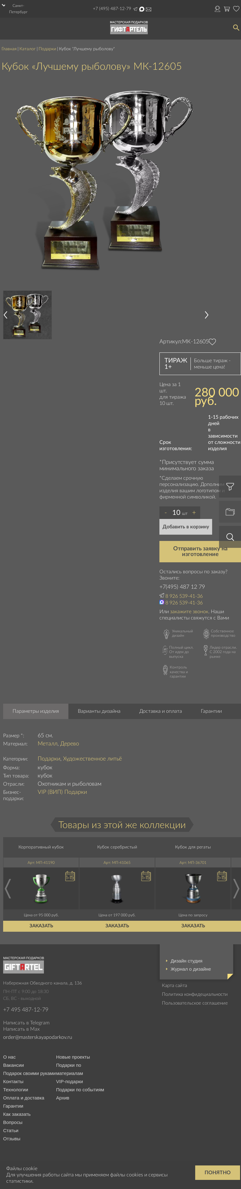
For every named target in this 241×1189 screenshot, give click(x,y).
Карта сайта (174, 985)
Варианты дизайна (99, 711)
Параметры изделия (36, 711)
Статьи (11, 1130)
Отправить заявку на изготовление (200, 551)
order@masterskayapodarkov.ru (148, 9)
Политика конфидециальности (195, 994)
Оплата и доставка (23, 1097)
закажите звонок (189, 611)
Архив (62, 1097)
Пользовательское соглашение (195, 1003)
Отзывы (11, 1138)
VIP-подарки (69, 1081)
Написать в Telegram (135, 9)
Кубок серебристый (117, 847)
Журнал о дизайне (191, 969)
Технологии (15, 1089)
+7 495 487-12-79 (25, 1010)
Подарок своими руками (29, 1073)
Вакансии (13, 1065)
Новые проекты (73, 1057)
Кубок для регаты (193, 847)
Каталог (27, 49)
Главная (9, 49)
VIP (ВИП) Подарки (62, 792)
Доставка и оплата (160, 711)
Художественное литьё (92, 759)
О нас (9, 1057)
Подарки (47, 49)
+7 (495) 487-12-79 (112, 9)
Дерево (69, 744)
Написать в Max (141, 9)
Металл (47, 744)
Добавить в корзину (186, 526)
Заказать (41, 926)
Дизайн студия (186, 960)
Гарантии (211, 711)
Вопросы (12, 1122)
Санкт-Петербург (18, 9)
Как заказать (17, 1114)
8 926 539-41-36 (184, 596)
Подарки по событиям (80, 1089)
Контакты (13, 1081)
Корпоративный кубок (41, 847)
